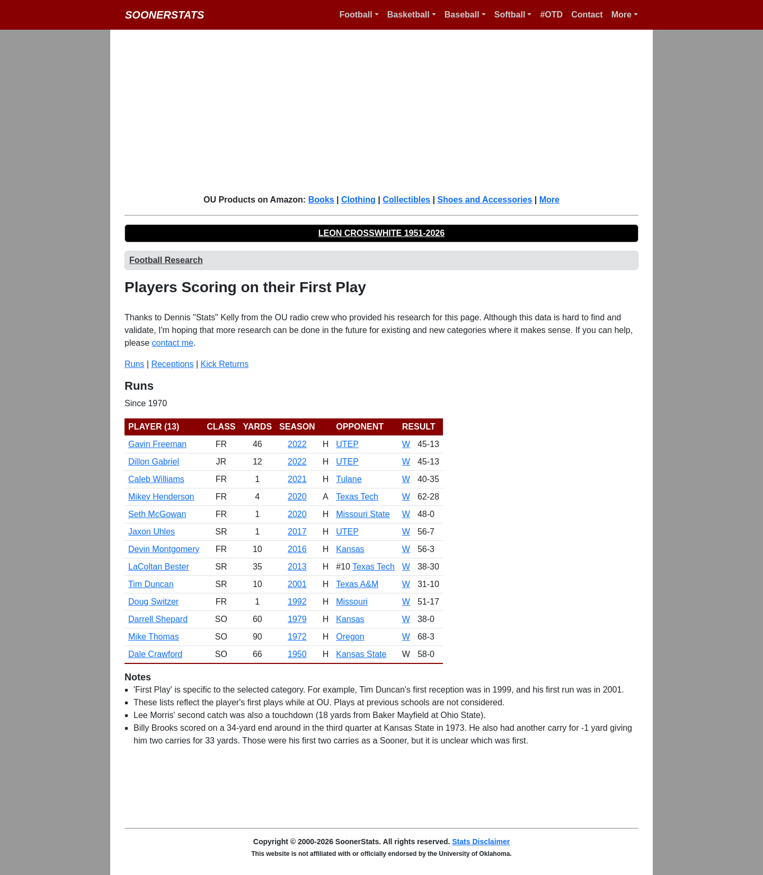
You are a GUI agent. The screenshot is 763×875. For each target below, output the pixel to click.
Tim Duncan (151, 584)
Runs (134, 364)
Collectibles (406, 199)
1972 (297, 636)
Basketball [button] (408, 14)
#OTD (551, 14)
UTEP (347, 444)
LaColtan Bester (158, 566)
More (549, 199)
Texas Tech (357, 496)
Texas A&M (357, 584)
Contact (587, 14)
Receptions (172, 364)
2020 (297, 496)
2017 (297, 531)
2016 (297, 549)
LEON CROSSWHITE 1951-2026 (381, 233)
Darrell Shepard (158, 619)
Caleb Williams (156, 479)
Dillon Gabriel (153, 461)
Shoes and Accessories (484, 199)
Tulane (348, 479)
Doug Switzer (153, 601)
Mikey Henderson (161, 496)
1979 (297, 619)
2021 (297, 479)
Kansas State (361, 654)
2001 (297, 584)
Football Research (166, 260)
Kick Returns (225, 364)
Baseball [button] (462, 14)
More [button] (621, 14)
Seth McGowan (157, 514)
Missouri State (362, 514)
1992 (297, 601)
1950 (297, 654)
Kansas (350, 549)
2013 (297, 566)
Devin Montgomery (163, 549)
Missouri (352, 601)
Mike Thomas (153, 636)
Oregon (350, 636)
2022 (297, 444)
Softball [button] (510, 14)
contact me (172, 342)
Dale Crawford (155, 654)
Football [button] (355, 14)
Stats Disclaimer (481, 841)
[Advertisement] (388, 111)
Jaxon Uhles (151, 531)
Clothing (358, 199)
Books (321, 199)
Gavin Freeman (157, 444)
